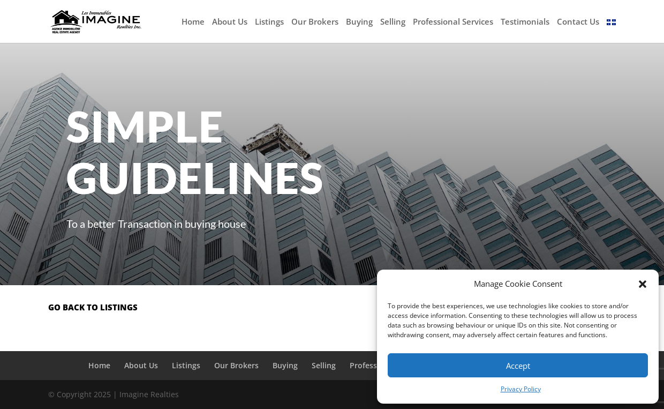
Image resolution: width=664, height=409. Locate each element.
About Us (229, 22)
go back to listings (93, 307)
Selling (392, 22)
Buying (359, 22)
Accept (518, 365)
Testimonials (525, 22)
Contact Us (578, 22)
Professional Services (453, 22)
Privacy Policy (521, 388)
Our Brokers (314, 22)
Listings (269, 22)
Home (193, 22)
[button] (642, 284)
